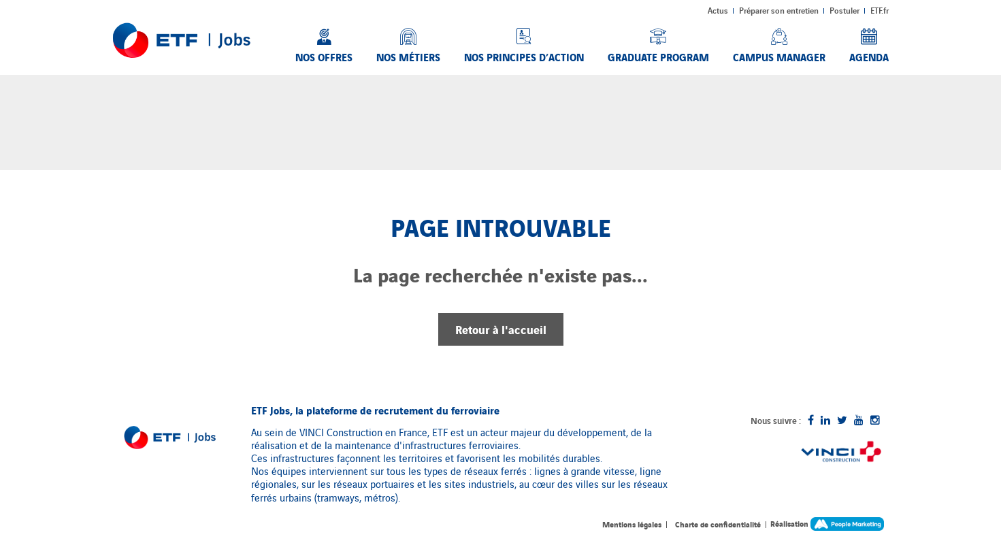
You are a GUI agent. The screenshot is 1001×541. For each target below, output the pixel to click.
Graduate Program (658, 56)
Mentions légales (631, 524)
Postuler (844, 10)
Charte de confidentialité (718, 524)
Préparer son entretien (779, 10)
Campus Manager (779, 56)
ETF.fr (879, 10)
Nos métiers (408, 56)
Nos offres (323, 56)
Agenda (869, 56)
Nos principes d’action (524, 56)
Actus (718, 10)
